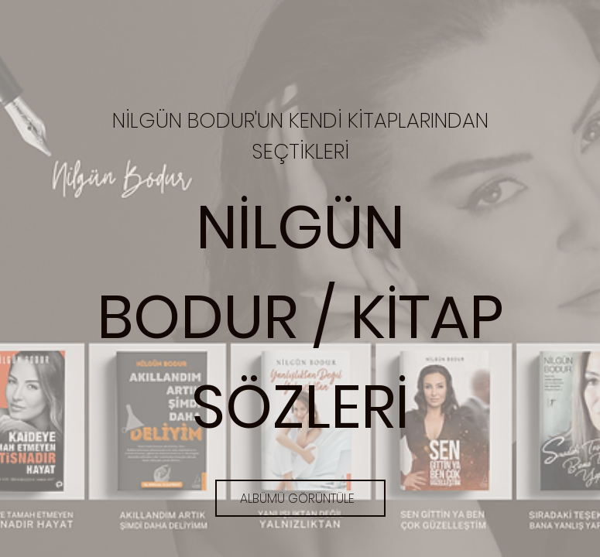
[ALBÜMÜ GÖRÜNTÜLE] (300, 498)
